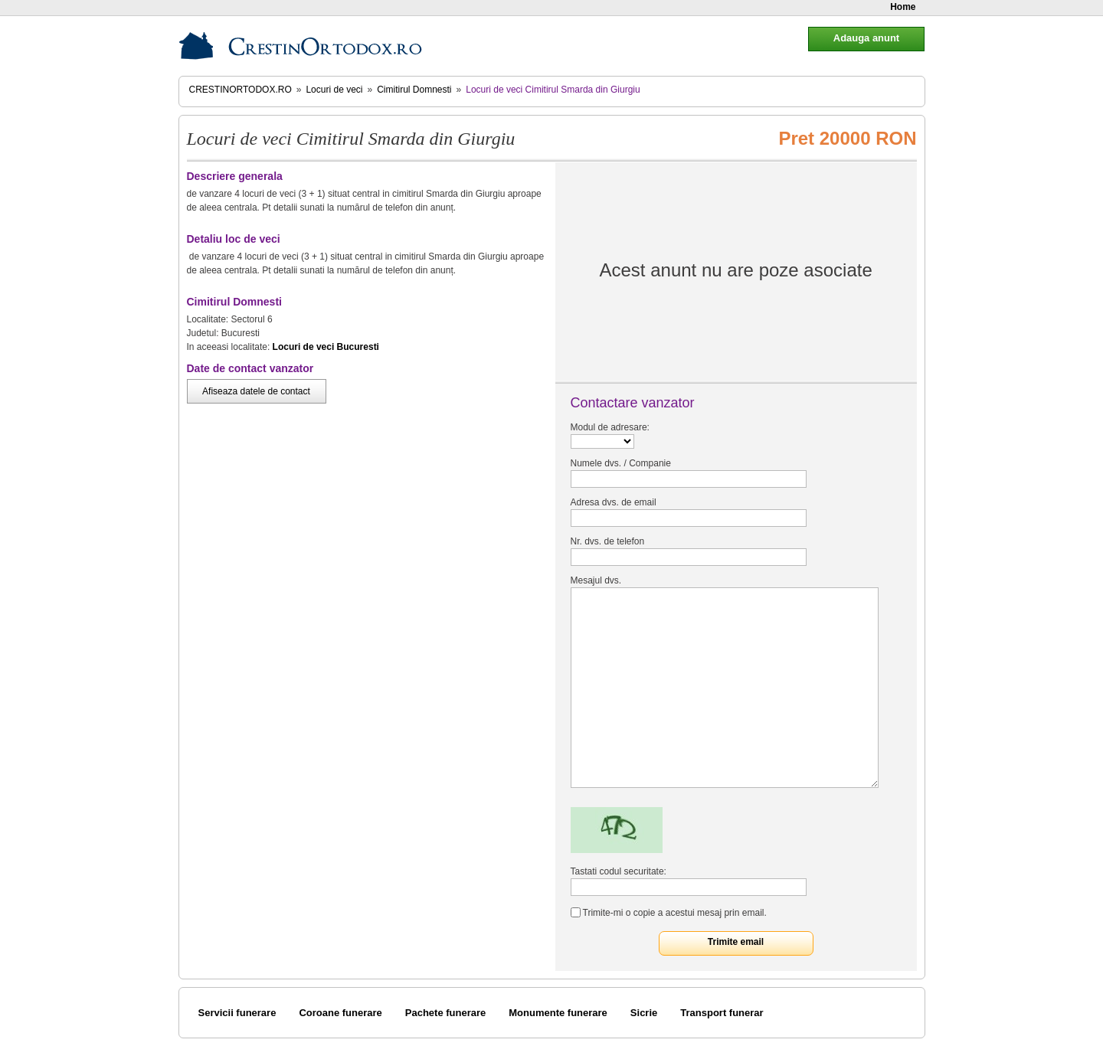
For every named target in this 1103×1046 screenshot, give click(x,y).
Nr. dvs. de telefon (608, 541)
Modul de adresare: (610, 427)
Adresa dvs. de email (613, 502)
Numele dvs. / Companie (621, 463)
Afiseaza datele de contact (256, 391)
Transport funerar (721, 1012)
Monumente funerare (558, 1012)
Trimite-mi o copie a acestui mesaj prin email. (675, 912)
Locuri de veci (334, 89)
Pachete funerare (445, 1012)
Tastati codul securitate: (618, 871)
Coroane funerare (340, 1012)
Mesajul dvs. (596, 580)
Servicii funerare (237, 1012)
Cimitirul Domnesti (414, 89)
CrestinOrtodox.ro (240, 89)
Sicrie (643, 1012)
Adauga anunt (866, 38)
